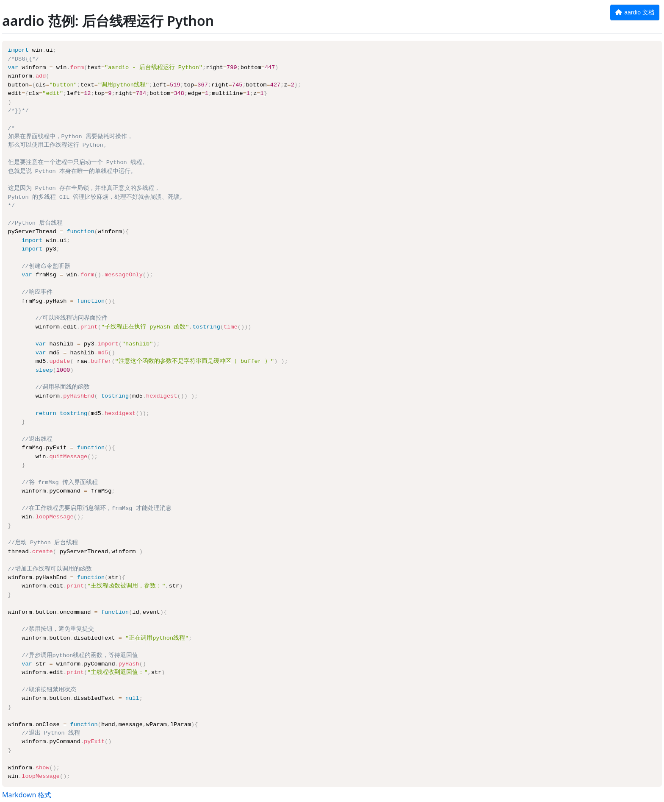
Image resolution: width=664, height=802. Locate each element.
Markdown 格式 (26, 794)
